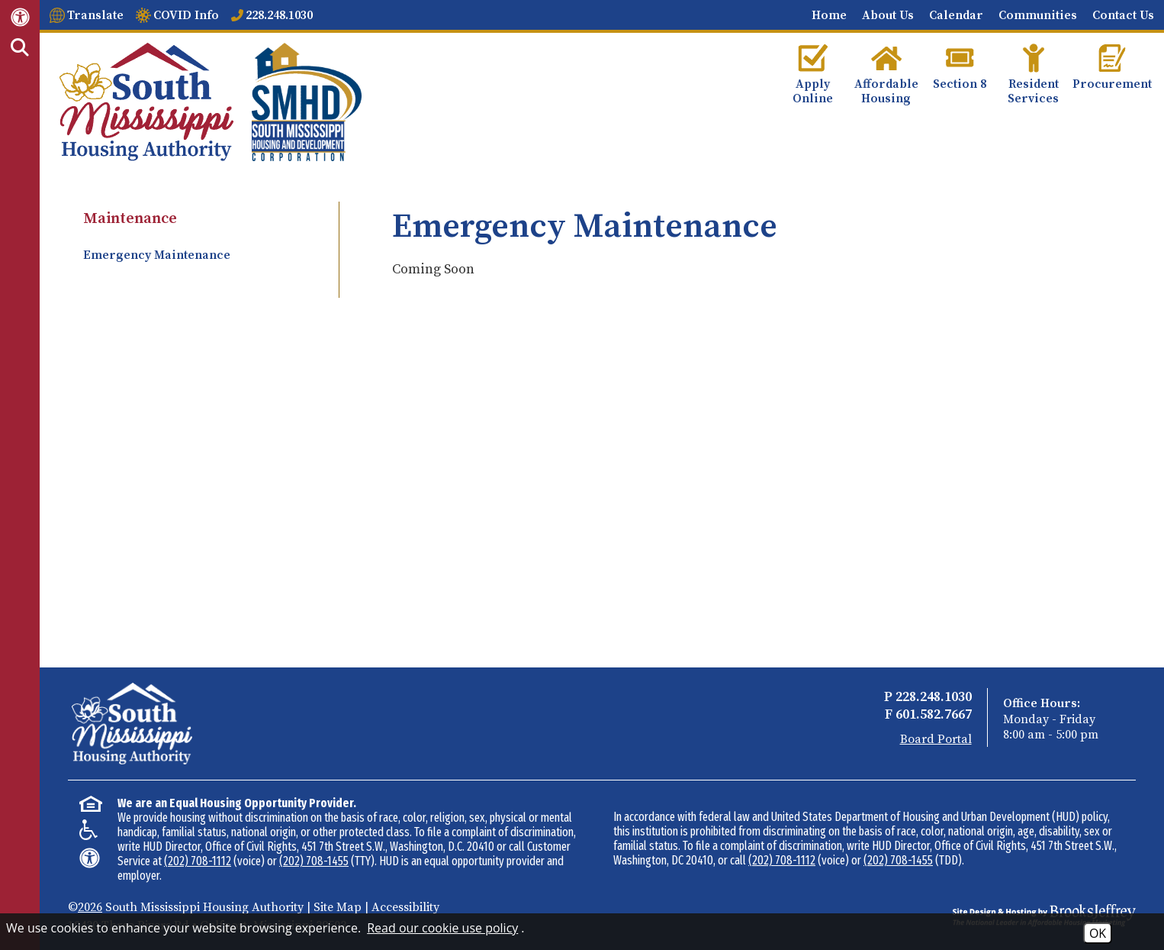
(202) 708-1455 (314, 861)
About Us (888, 15)
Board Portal (936, 739)
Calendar (956, 15)
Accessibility (405, 907)
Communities (1037, 15)
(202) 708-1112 (197, 861)
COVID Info (186, 15)
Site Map (338, 907)
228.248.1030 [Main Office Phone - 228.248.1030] (934, 697)
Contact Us (1123, 15)
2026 (90, 907)
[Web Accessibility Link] (20, 16)
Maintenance (130, 218)
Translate (95, 15)
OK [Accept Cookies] (1097, 933)
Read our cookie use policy (442, 927)
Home (829, 15)
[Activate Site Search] (20, 48)
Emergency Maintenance (156, 255)
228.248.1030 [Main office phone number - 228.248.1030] (279, 15)
